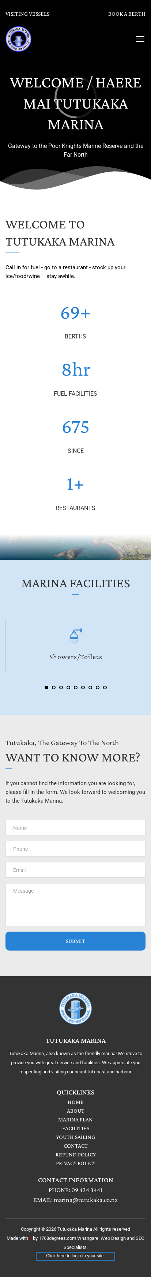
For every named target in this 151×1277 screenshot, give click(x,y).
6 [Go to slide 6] (83, 687)
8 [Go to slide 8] (97, 687)
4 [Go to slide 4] (68, 687)
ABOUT (75, 1111)
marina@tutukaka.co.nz (86, 1199)
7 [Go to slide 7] (90, 687)
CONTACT (76, 1146)
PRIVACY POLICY (75, 1163)
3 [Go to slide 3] (61, 687)
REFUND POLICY (76, 1154)
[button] (140, 39)
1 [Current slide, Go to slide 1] (46, 687)
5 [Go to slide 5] (76, 687)
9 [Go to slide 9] (105, 687)
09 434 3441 (86, 1190)
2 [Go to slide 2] (54, 687)
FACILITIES (75, 1128)
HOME (76, 1102)
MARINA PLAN (75, 1119)
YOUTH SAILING (75, 1137)
